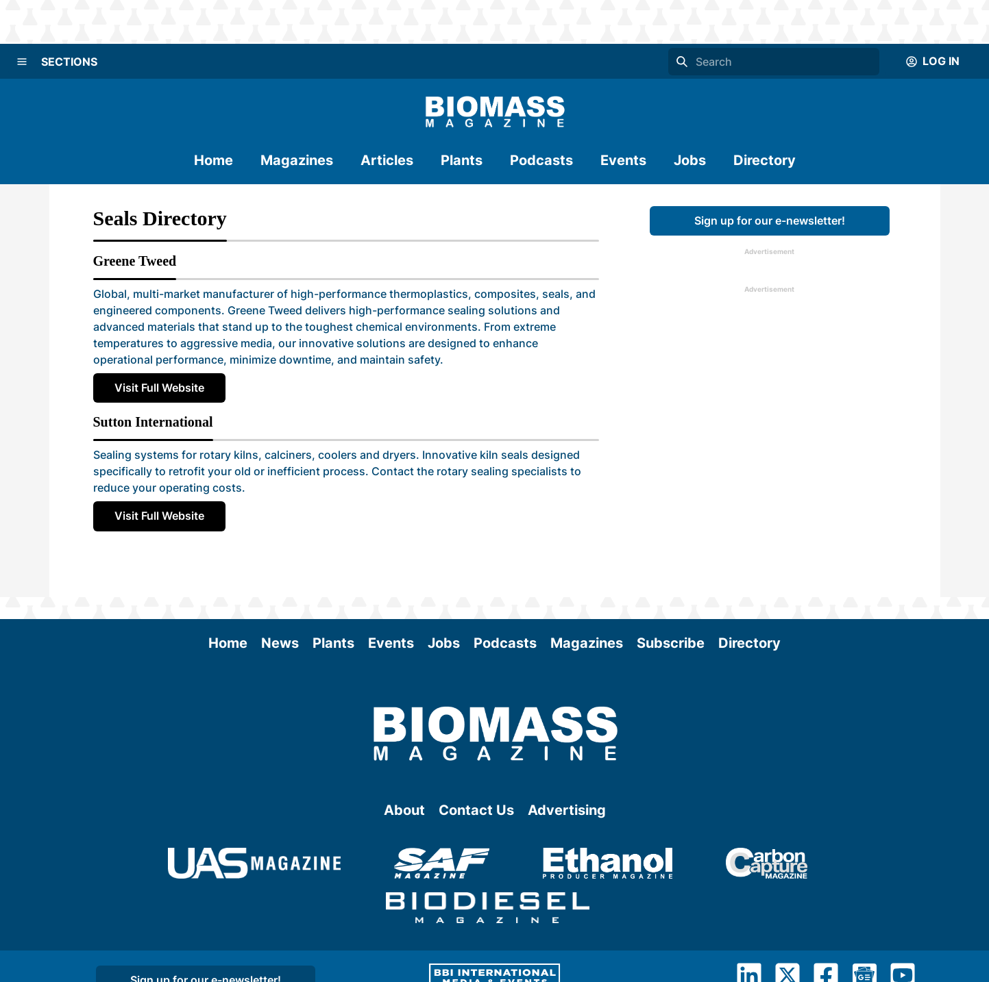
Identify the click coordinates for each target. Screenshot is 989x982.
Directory (764, 160)
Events (623, 160)
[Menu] (22, 61)
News (280, 643)
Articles (387, 160)
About (404, 810)
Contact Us (476, 810)
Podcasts (541, 160)
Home (213, 160)
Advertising (567, 810)
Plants (462, 160)
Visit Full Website (159, 387)
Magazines (296, 160)
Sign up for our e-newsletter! (769, 220)
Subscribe (671, 643)
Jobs (690, 160)
